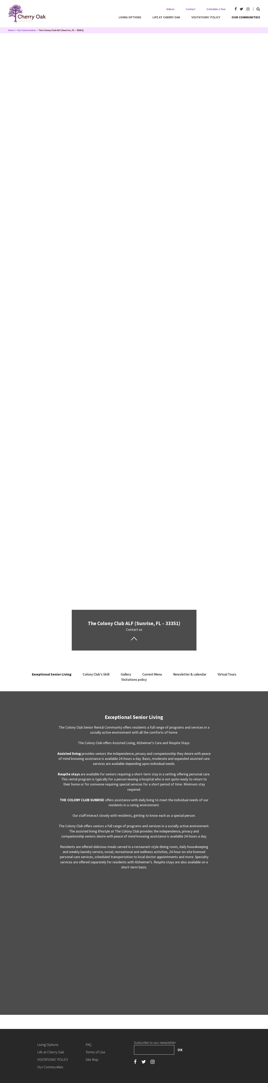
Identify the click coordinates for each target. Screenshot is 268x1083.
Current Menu (152, 674)
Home (11, 30)
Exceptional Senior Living (51, 674)
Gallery (126, 674)
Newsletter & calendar (189, 674)
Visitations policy (134, 679)
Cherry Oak (27, 13)
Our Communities (26, 30)
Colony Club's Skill (96, 674)
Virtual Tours (227, 674)
